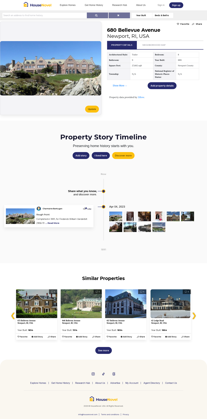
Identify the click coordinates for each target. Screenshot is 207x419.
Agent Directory (151, 382)
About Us (141, 5)
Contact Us (171, 382)
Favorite (184, 24)
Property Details (121, 45)
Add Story (38, 337)
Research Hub (119, 5)
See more (103, 350)
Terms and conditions (110, 414)
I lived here (101, 155)
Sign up (176, 5)
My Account (131, 382)
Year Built (141, 15)
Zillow (141, 97)
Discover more (123, 155)
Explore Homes (67, 5)
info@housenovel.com (87, 414)
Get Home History (94, 5)
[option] (36, 314)
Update (92, 109)
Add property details (162, 85)
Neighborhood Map (154, 45)
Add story (81, 155)
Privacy (126, 414)
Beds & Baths (162, 15)
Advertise (115, 382)
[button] (196, 24)
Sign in (161, 5)
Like (88, 209)
